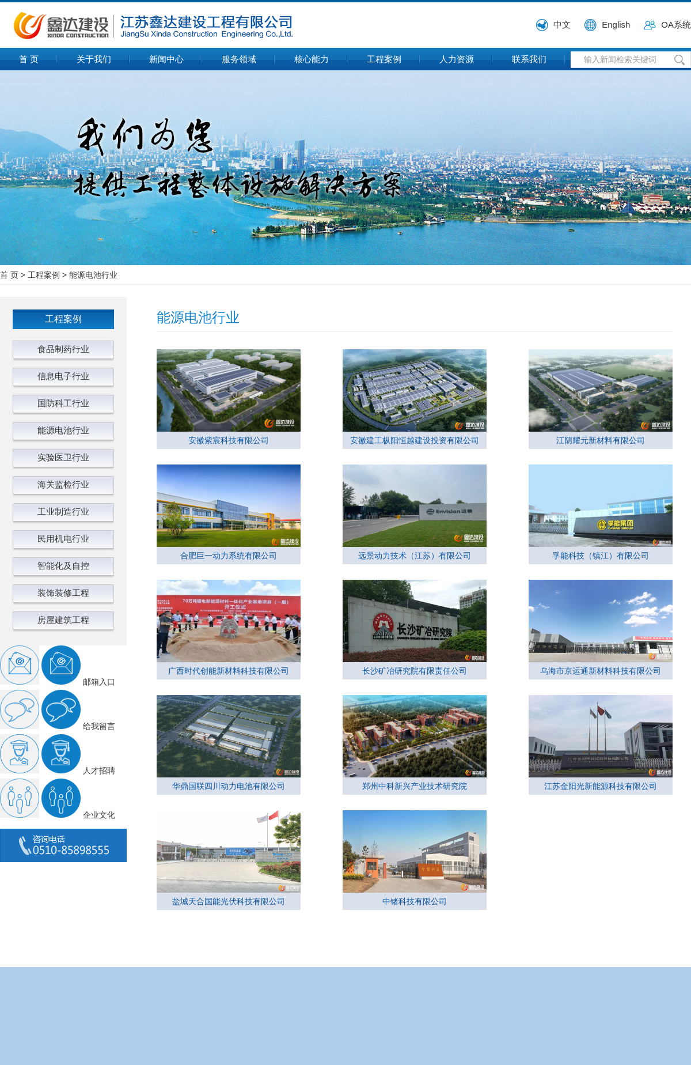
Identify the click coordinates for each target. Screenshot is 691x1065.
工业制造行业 (63, 511)
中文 (562, 24)
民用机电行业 (63, 538)
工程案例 (384, 59)
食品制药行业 (63, 349)
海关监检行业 (63, 484)
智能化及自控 (63, 566)
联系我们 (529, 59)
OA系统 (676, 24)
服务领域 (239, 59)
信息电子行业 (63, 376)
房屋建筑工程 (63, 620)
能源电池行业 (93, 275)
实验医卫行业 (63, 457)
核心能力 (311, 59)
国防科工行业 (63, 403)
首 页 (29, 59)
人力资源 (456, 59)
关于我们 (94, 59)
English (616, 24)
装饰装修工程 (63, 593)
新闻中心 (166, 59)
